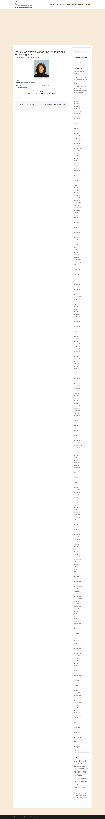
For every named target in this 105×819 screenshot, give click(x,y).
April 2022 (76, 220)
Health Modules (71, 4)
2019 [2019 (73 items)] (76, 775)
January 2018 (77, 346)
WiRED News (60, 4)
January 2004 (77, 673)
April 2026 (76, 101)
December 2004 (77, 646)
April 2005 (76, 638)
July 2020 (76, 272)
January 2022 (77, 227)
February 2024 (77, 165)
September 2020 (78, 267)
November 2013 (77, 470)
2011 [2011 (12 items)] (84, 766)
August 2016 (77, 388)
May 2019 (76, 306)
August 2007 (77, 601)
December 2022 (77, 200)
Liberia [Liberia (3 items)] (84, 784)
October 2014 (77, 442)
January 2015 (77, 435)
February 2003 (77, 690)
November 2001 (77, 715)
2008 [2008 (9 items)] (75, 766)
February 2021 (77, 254)
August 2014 (77, 447)
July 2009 (76, 566)
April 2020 (76, 279)
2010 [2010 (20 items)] (81, 766)
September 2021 (78, 237)
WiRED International (34, 57)
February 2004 (77, 670)
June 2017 (76, 363)
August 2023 (77, 180)
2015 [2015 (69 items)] (86, 769)
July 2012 (76, 502)
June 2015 (76, 423)
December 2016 (77, 378)
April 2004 (76, 665)
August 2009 (77, 564)
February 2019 (77, 314)
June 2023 (76, 185)
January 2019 (77, 316)
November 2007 (77, 596)
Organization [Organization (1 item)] (76, 789)
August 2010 (77, 539)
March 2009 (76, 576)
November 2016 (77, 381)
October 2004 (77, 650)
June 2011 (76, 519)
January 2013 (77, 490)
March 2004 (76, 668)
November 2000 (77, 720)
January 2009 (77, 579)
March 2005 (76, 641)
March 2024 (76, 163)
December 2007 (77, 594)
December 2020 (77, 259)
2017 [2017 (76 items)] (80, 772)
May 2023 (76, 188)
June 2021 (76, 244)
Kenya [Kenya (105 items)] (80, 784)
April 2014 (76, 457)
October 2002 (77, 700)
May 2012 (76, 507)
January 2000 (77, 732)
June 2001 (76, 717)
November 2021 (77, 232)
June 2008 (76, 591)
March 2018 (76, 341)
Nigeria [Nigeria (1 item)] (79, 787)
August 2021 (77, 240)
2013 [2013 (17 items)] (78, 769)
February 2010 (77, 554)
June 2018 (76, 334)
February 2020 (77, 284)
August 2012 (77, 499)
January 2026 (77, 108)
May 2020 (76, 277)
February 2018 (77, 343)
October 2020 (77, 264)
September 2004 (78, 653)
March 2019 (76, 311)
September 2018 (78, 326)
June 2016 (76, 393)
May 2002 (76, 710)
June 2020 (76, 274)
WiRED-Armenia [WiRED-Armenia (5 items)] (77, 797)
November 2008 (77, 584)
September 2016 (78, 386)
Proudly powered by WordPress (21, 816)
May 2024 (76, 158)
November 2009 (77, 559)
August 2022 (77, 210)
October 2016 (77, 383)
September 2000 (78, 725)
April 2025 (76, 131)
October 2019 (77, 294)
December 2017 (77, 348)
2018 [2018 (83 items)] (85, 772)
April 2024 (76, 160)
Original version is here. (30, 82)
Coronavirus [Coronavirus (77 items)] (81, 781)
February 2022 (77, 225)
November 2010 (77, 534)
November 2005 (77, 626)
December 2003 (77, 675)
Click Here (76, 741)
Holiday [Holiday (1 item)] (87, 781)
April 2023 (76, 190)
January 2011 (77, 529)
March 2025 (76, 133)
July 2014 (76, 450)
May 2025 (76, 128)
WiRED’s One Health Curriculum (81, 86)
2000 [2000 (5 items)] (75, 761)
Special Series (20, 48)
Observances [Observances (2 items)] (83, 787)
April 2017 (76, 368)
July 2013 (76, 480)
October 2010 (77, 537)
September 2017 (78, 356)
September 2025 (78, 118)
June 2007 (76, 603)
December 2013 (77, 467)
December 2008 (77, 581)
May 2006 (76, 611)
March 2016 (76, 400)
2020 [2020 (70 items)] (80, 775)
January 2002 (77, 712)
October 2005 (77, 628)
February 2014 (77, 462)
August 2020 (77, 269)
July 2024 (76, 153)
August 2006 (77, 608)
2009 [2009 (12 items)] (78, 766)
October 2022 (77, 205)
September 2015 (78, 415)
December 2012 (77, 492)
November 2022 (77, 202)
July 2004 (76, 658)
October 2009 (77, 561)
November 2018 (77, 321)
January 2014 (77, 465)
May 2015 (76, 425)
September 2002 (78, 702)
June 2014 (76, 452)
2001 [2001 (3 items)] (77, 761)
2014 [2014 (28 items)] (82, 769)
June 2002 (76, 707)
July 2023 (76, 183)
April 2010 (76, 549)
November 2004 (77, 648)
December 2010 (77, 532)
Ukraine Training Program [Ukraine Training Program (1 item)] (78, 791)
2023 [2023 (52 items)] (80, 778)
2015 (18, 98)
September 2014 (78, 445)
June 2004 (76, 660)
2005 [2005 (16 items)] (78, 763)
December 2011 (77, 512)
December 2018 (77, 319)
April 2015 (76, 428)
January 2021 (77, 257)
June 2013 (76, 482)
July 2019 (76, 301)
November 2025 (77, 113)
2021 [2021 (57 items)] (84, 775)
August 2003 (77, 680)
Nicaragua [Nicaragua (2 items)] (76, 787)
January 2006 (77, 621)
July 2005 (76, 631)
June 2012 (76, 504)
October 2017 (77, 353)
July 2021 (76, 242)
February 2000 (77, 730)
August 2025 (77, 121)
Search (80, 4)
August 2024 (77, 150)
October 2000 (77, 722)
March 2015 (76, 430)
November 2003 (77, 678)
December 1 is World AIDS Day (27, 104)
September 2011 (78, 517)
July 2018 (76, 331)
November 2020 (77, 262)
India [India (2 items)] (74, 784)
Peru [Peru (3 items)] (79, 789)
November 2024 (77, 143)
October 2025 (77, 116)
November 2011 (77, 514)
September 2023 (78, 178)
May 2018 (76, 336)
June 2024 (76, 155)
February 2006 (77, 618)
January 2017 (77, 376)
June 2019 (76, 304)
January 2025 (77, 138)
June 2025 (76, 126)
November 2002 (77, 698)
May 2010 (76, 546)
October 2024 (77, 145)
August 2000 (77, 727)
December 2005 (77, 623)
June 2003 (76, 685)
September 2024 (78, 148)
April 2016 (76, 398)
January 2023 (77, 197)
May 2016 (76, 395)
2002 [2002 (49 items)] (80, 761)
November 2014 (77, 440)
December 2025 (77, 111)
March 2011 (76, 524)
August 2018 (77, 329)
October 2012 (77, 494)
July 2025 (76, 123)
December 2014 (77, 438)
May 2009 (76, 571)
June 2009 (76, 569)
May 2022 (76, 217)
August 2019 (77, 299)
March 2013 (76, 487)
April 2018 (76, 339)
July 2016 (76, 390)
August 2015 (77, 418)
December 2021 (77, 230)
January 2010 (77, 556)
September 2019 (78, 296)
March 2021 (76, 252)
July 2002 (76, 705)
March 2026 (76, 103)
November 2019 (77, 292)
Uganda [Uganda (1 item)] (81, 789)
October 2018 (77, 324)
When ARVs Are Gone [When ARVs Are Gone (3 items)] (83, 795)
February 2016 (77, 403)
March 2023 (76, 192)
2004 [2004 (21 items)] (75, 763)
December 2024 (77, 140)
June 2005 (76, 633)
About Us (51, 4)
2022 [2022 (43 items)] (75, 778)
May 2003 (76, 688)
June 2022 (76, 215)
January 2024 (77, 168)
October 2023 (77, 175)
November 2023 (77, 173)
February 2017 (77, 373)
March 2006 (76, 616)
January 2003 (77, 693)
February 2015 (77, 433)
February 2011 (77, 527)
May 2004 (76, 663)
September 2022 (78, 207)
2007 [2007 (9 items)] (85, 763)
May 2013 (76, 485)
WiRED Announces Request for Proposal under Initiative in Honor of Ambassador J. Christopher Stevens (54, 106)
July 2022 (76, 212)
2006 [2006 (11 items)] (82, 763)
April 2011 (76, 522)
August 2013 (77, 477)
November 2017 (77, 351)
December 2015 (77, 408)
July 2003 (76, 683)
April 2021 (76, 249)
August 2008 (77, 589)
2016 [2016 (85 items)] (76, 772)
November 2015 (77, 410)
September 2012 (78, 497)
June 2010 (76, 544)
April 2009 (76, 574)
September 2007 (78, 598)
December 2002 (77, 695)
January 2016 (77, 405)
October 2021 (77, 235)
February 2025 (77, 136)
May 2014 (76, 455)
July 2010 (76, 542)
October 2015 (77, 413)
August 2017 (77, 358)
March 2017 (76, 371)
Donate (87, 4)
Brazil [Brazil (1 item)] (75, 781)
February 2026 (77, 106)
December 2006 (77, 606)
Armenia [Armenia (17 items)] (84, 778)
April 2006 (76, 613)
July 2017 (76, 361)
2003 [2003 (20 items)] (84, 761)
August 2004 (77, 655)
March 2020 (76, 282)
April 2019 (76, 309)
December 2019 (77, 289)
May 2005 (76, 636)
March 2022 (76, 222)
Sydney (35, 816)
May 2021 (76, 247)
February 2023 (77, 195)
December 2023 (77, 170)
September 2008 (78, 586)
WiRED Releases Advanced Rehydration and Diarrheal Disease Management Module (81, 77)
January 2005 (77, 643)
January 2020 (77, 287)
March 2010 (76, 551)
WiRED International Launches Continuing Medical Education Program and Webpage (81, 90)
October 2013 (77, 472)
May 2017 (76, 366)
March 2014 (76, 460)
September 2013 (78, 475)
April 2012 (76, 509)
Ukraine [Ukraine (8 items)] (85, 789)
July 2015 (76, 420)
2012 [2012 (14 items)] (75, 769)
